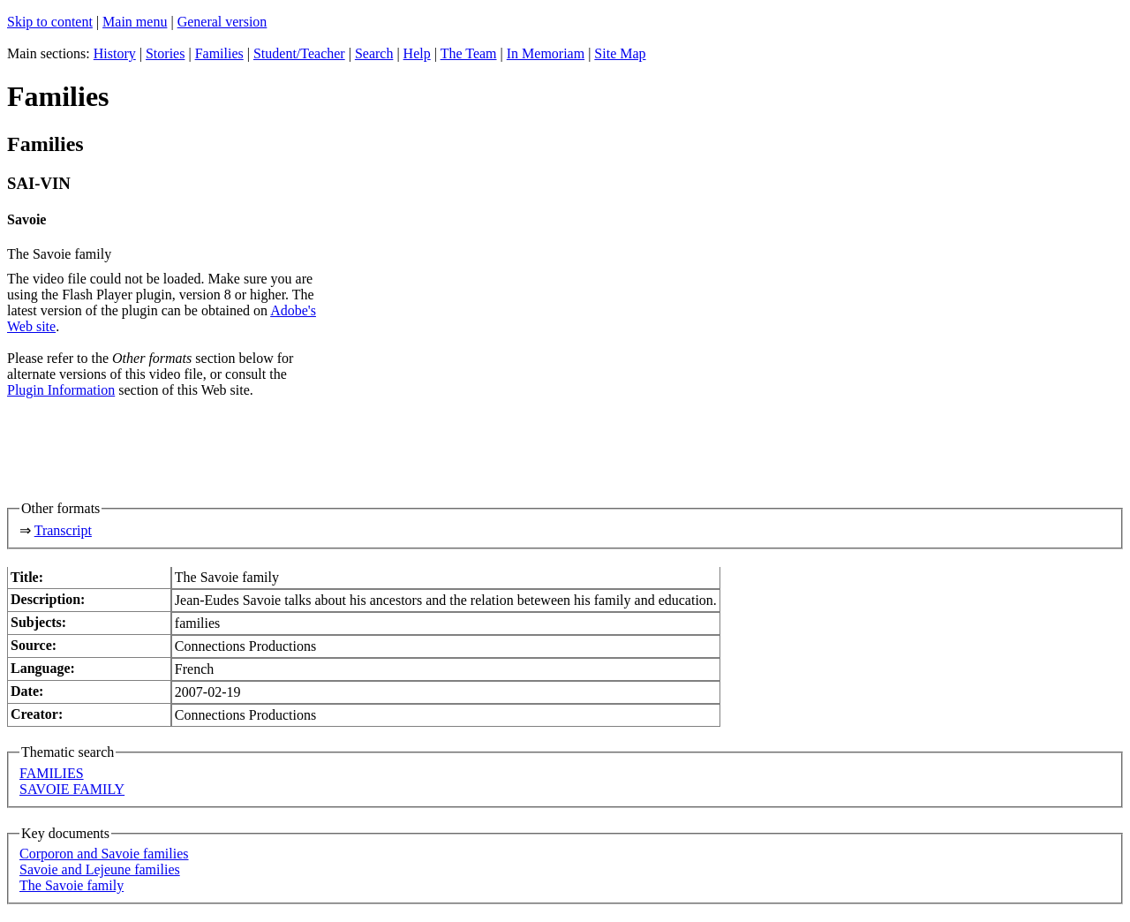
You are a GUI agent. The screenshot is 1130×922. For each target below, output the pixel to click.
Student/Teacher (299, 53)
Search (374, 53)
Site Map (619, 53)
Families (219, 53)
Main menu (134, 21)
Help (417, 53)
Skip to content (50, 21)
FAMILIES (51, 773)
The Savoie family (71, 885)
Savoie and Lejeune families (99, 869)
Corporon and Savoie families (104, 853)
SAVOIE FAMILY (71, 789)
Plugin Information (61, 389)
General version (222, 21)
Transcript (63, 530)
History (115, 53)
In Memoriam (545, 53)
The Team (469, 53)
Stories (165, 53)
